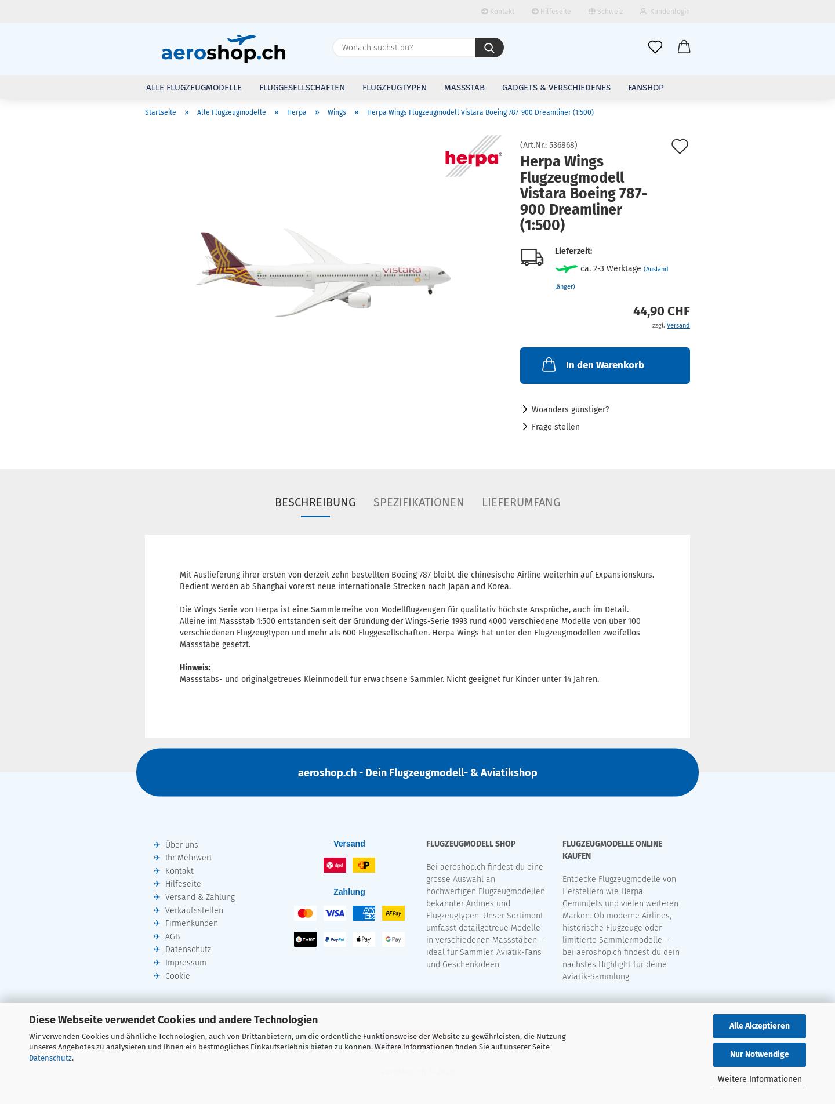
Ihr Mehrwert (188, 858)
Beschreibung (315, 502)
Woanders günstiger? (570, 410)
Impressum (185, 963)
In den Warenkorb (592, 364)
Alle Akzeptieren (759, 1026)
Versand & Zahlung (200, 897)
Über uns (181, 845)
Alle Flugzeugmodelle (194, 87)
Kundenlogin (665, 12)
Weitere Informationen (760, 1079)
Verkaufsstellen (194, 911)
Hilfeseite (551, 12)
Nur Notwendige (759, 1054)
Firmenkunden (191, 923)
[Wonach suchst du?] (489, 47)
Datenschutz (50, 1058)
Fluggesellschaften (302, 87)
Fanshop (646, 87)
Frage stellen (556, 427)
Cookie (177, 976)
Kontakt (497, 12)
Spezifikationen (418, 502)
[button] (684, 47)
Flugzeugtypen (394, 87)
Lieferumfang (521, 502)
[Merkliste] (655, 47)
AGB (172, 937)
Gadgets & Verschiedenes (556, 87)
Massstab (464, 87)
